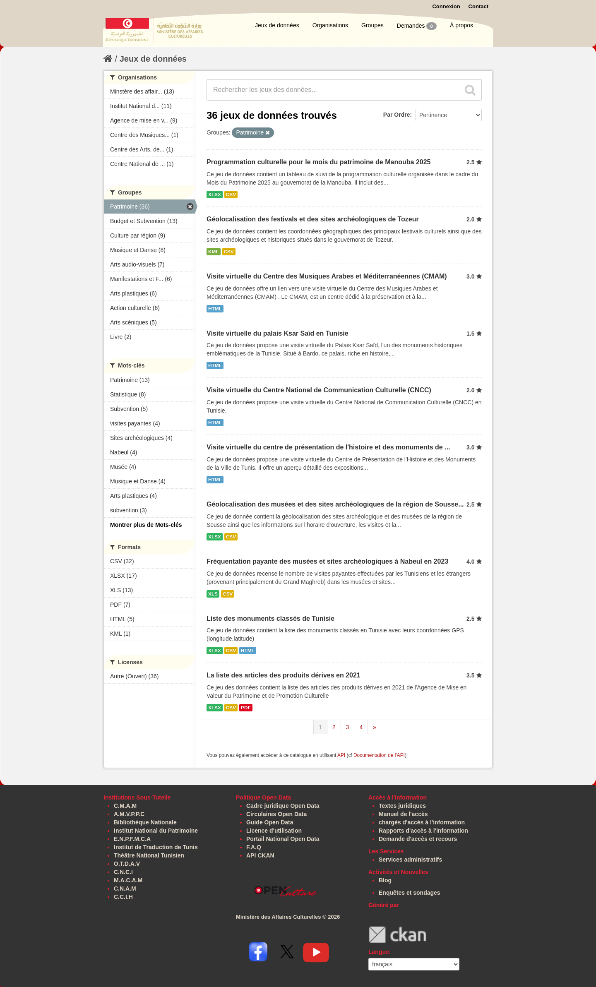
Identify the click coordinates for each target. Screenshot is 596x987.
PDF (246, 708)
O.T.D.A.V (127, 863)
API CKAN (260, 855)
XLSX (214, 194)
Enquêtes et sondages (409, 892)
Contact (478, 6)
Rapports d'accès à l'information (423, 830)
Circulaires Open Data (276, 814)
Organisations (330, 25)
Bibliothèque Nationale (145, 822)
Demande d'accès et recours (418, 839)
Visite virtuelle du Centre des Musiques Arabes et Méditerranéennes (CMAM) (327, 276)
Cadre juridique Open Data (283, 805)
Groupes (372, 25)
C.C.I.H (123, 896)
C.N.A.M (125, 888)
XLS (213, 594)
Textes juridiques (402, 805)
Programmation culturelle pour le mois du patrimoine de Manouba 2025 (318, 162)
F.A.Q (253, 847)
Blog (385, 880)
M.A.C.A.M (128, 880)
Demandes (417, 26)
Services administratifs (410, 859)
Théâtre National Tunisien (149, 855)
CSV (231, 194)
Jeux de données (277, 25)
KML (213, 252)
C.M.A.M (125, 805)
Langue (378, 952)
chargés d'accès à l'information (422, 822)
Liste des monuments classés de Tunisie (270, 618)
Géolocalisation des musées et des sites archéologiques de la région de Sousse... (335, 504)
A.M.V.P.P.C (129, 814)
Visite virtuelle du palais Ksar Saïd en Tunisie (277, 333)
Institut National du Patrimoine (156, 830)
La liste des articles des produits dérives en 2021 (283, 675)
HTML (215, 309)
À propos (461, 25)
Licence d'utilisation (274, 830)
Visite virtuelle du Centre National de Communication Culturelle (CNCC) (319, 390)
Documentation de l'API (379, 755)
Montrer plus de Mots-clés (146, 524)
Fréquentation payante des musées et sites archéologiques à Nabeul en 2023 (327, 561)
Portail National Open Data (283, 839)
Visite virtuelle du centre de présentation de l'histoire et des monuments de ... (328, 447)
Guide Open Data (269, 822)
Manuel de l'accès (403, 814)
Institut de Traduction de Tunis (156, 847)
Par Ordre (396, 114)
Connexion (446, 6)
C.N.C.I (123, 872)
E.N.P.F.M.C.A (132, 839)
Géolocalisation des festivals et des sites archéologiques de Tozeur (313, 219)
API (341, 755)
